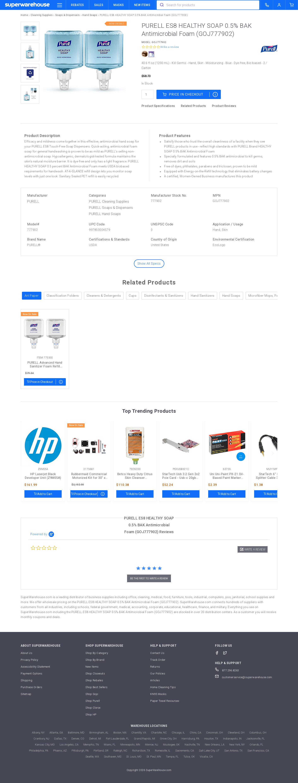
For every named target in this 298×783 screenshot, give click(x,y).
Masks (118, 5)
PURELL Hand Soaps (105, 214)
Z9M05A (43, 469)
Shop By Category (96, 653)
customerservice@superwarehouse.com (243, 677)
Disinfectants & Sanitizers (163, 296)
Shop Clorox (93, 707)
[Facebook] (219, 652)
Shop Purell (92, 700)
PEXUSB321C (181, 469)
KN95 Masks (158, 694)
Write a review (169, 47)
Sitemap (26, 694)
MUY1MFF (272, 469)
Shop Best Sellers (96, 687)
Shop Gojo (91, 694)
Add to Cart (43, 494)
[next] (273, 453)
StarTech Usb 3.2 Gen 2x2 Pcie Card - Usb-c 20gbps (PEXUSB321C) (180, 476)
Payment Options (31, 673)
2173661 (89, 469)
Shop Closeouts (95, 673)
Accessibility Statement (35, 666)
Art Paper (32, 296)
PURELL (33, 201)
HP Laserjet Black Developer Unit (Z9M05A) (43, 476)
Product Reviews (224, 106)
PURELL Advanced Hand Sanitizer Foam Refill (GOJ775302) (45, 364)
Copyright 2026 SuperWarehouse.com (149, 770)
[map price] (215, 94)
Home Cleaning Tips (163, 687)
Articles (155, 680)
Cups (132, 296)
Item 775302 (45, 358)
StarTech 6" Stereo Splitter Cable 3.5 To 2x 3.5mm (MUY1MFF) (273, 476)
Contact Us (157, 653)
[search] (161, 5)
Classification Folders (63, 296)
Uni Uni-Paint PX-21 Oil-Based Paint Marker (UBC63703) (227, 476)
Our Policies (157, 673)
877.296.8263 (227, 670)
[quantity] (148, 94)
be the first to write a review (149, 578)
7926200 (135, 469)
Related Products (193, 106)
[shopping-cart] (292, 5)
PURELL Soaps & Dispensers (111, 208)
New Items (142, 5)
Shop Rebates (94, 680)
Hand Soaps (231, 296)
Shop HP (90, 714)
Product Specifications (158, 106)
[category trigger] (59, 5)
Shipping (26, 680)
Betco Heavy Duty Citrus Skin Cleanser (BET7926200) (135, 476)
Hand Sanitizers (202, 296)
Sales (98, 5)
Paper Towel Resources (164, 700)
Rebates (77, 5)
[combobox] (208, 5)
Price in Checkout (183, 94)
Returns (155, 666)
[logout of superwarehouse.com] (279, 5)
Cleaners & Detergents (104, 296)
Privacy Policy (29, 659)
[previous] (25, 453)
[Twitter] (227, 652)
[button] (253, 549)
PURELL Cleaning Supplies (109, 201)
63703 (227, 469)
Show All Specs (149, 263)
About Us (26, 653)
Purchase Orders (31, 687)
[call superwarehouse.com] (267, 5)
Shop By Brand (95, 659)
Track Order (158, 659)
